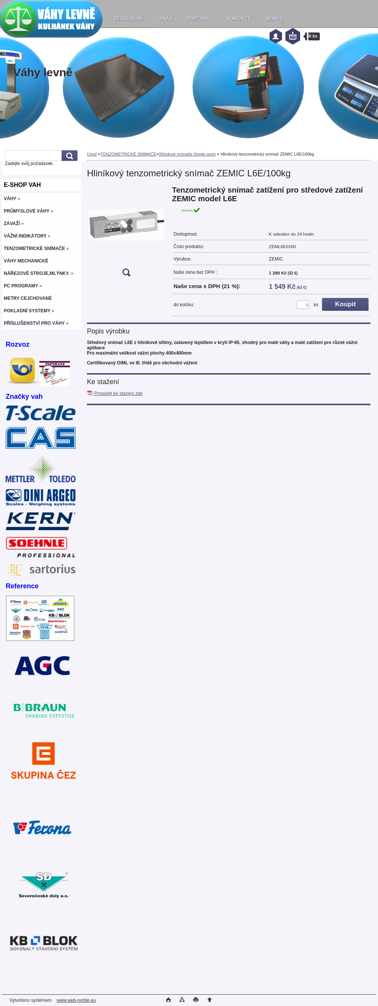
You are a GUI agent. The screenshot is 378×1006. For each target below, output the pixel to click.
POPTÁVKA (199, 19)
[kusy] (303, 304)
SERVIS (274, 19)
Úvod (92, 154)
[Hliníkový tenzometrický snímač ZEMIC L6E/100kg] (126, 233)
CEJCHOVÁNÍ (128, 19)
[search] (68, 155)
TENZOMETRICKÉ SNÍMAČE (128, 154)
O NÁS (165, 19)
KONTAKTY (239, 19)
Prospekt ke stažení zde (115, 393)
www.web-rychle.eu (76, 1000)
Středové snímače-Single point (187, 154)
